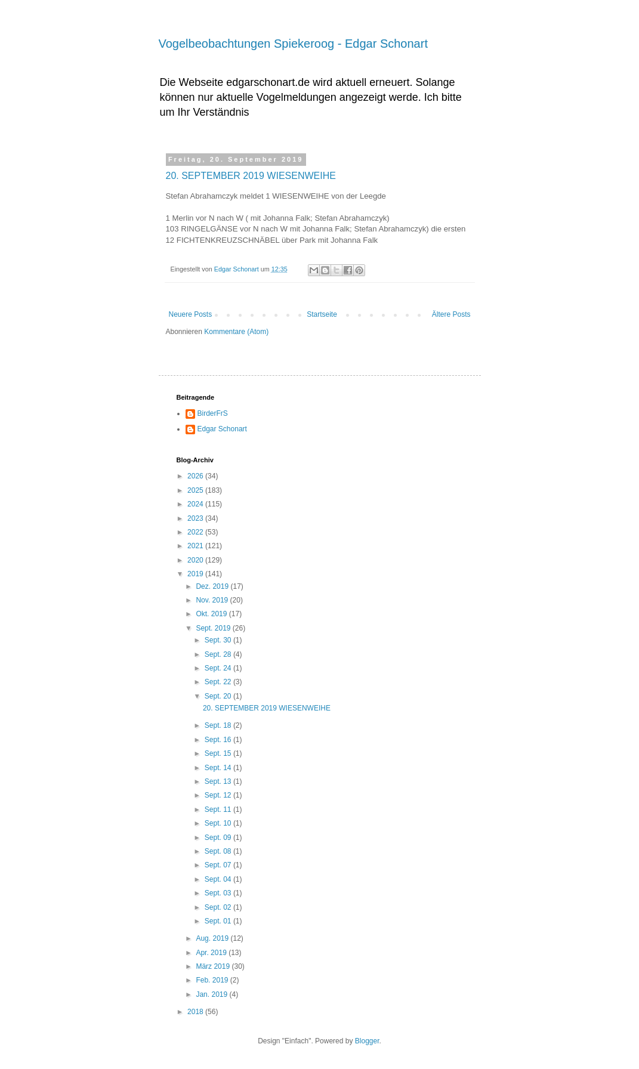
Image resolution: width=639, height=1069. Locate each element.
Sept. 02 (219, 907)
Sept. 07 (219, 865)
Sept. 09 (219, 837)
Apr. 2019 (212, 952)
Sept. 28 (219, 654)
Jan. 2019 (212, 994)
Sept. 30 (219, 640)
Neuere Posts (190, 314)
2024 (196, 504)
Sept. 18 (219, 725)
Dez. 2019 (213, 586)
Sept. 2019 (214, 628)
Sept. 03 (219, 893)
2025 (196, 490)
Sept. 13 (219, 781)
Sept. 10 (219, 823)
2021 (196, 546)
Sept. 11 (219, 809)
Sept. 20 (219, 696)
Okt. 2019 (212, 614)
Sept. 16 (219, 740)
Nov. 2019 (213, 600)
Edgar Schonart (222, 429)
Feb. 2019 (213, 980)
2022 (196, 532)
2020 (196, 560)
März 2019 (213, 966)
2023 (196, 518)
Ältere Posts (451, 314)
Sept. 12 (219, 795)
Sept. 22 (219, 682)
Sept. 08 (219, 851)
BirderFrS (212, 413)
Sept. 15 (219, 753)
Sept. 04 (219, 879)
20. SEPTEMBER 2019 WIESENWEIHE (251, 176)
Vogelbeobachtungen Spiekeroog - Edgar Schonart (293, 43)
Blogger (367, 1041)
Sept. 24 (219, 668)
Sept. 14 (219, 768)
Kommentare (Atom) (236, 332)
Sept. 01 (219, 921)
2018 (196, 1012)
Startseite (322, 314)
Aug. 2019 (213, 938)
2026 (196, 476)
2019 (196, 574)
